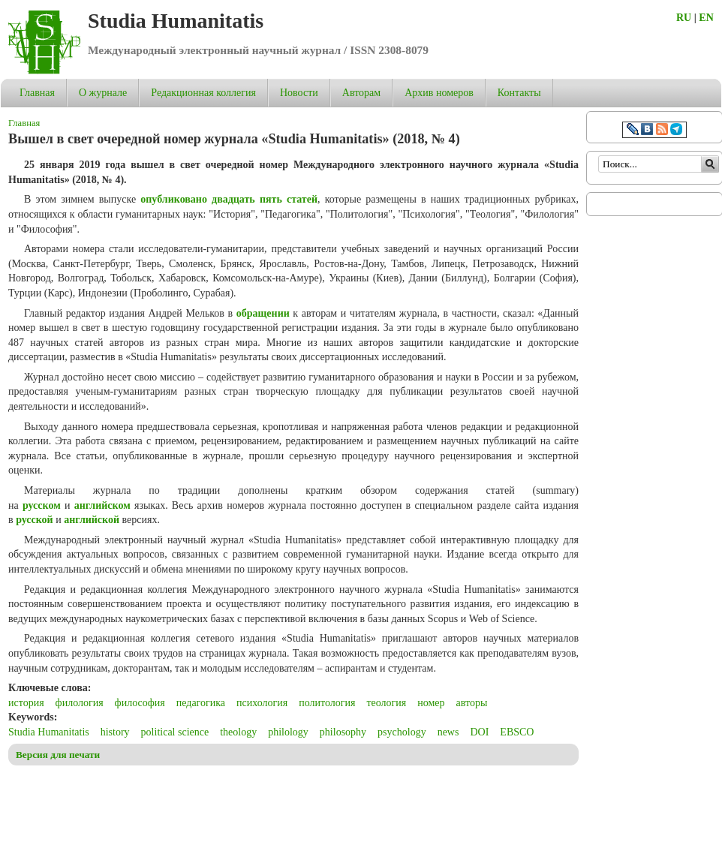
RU (683, 17)
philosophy (343, 732)
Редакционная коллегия (203, 92)
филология (80, 702)
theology (238, 732)
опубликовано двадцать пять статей (228, 199)
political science (175, 732)
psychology (402, 732)
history (115, 732)
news (448, 732)
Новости (299, 92)
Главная (37, 92)
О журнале (103, 92)
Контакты (519, 92)
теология (386, 702)
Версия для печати (58, 754)
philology (288, 732)
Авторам (361, 92)
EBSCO (517, 732)
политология (327, 702)
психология (261, 702)
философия (140, 702)
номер (430, 702)
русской (34, 519)
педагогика (200, 702)
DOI (479, 732)
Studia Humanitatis (175, 20)
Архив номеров (439, 92)
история (26, 702)
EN (706, 17)
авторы (472, 702)
